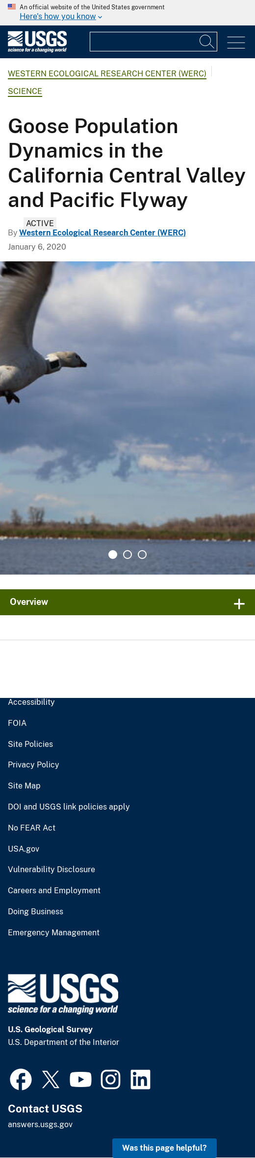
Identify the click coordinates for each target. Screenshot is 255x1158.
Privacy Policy (33, 765)
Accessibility (31, 702)
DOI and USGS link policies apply (69, 807)
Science (25, 91)
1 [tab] (112, 554)
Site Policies (30, 744)
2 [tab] (127, 554)
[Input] (153, 41)
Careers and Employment (54, 890)
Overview (29, 602)
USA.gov (23, 849)
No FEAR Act (31, 828)
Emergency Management (54, 932)
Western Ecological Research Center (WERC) (107, 73)
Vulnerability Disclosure (51, 869)
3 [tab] (142, 554)
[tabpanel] (127, 418)
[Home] (37, 50)
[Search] (207, 41)
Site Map (24, 786)
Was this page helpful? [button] (164, 1148)
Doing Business (35, 911)
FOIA (17, 723)
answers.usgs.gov (40, 1124)
